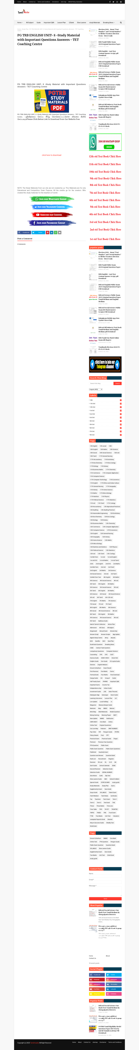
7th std (106, 431)
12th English (94, 533)
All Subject (110, 627)
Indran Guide (108, 688)
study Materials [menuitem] (94, 22)
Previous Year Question (105, 742)
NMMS (102, 718)
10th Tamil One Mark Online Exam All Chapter (108, 116)
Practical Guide (106, 738)
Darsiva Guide (94, 658)
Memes (112, 708)
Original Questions (105, 725)
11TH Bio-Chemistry (96, 463)
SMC (105, 779)
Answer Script (94, 634)
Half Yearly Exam (95, 681)
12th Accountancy (95, 506)
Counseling (93, 654)
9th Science (93, 617)
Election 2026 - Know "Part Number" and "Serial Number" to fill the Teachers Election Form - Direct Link (109, 33)
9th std (106, 435)
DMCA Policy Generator (75, 2)
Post (102, 735)
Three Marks (100, 806)
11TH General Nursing (105, 456)
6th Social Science (114, 594)
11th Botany (104, 466)
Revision (92, 762)
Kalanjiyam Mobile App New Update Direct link (108, 96)
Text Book (107, 802)
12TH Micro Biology (96, 543)
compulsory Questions (97, 651)
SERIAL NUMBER (107, 772)
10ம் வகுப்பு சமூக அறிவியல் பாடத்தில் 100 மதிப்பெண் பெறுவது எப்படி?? (109, 928)
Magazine (93, 705)
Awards (113, 638)
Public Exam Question (96, 749)
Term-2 (92, 802)
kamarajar (105, 695)
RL (105, 762)
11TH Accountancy (96, 459)
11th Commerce (95, 473)
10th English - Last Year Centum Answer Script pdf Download (108, 53)
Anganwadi (93, 631)
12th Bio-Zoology (109, 516)
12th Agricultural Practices (112, 506)
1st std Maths (104, 560)
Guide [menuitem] (39, 22)
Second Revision (95, 769)
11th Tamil (101, 503)
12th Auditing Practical (108, 510)
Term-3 (99, 802)
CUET (111, 654)
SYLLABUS (103, 792)
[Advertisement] (51, 66)
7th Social (93, 604)
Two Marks (99, 816)
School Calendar (104, 765)
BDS (91, 641)
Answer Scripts (105, 634)
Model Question (115, 712)
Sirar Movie (93, 775)
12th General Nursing (106, 533)
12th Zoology (111, 553)
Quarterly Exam (103, 752)
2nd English (99, 564)
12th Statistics (110, 550)
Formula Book (94, 675)
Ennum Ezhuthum (95, 668)
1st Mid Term (94, 557)
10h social (103, 446)
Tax (91, 799)
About (25, 2)
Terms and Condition (44, 2)
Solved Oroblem (114, 779)
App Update (116, 634)
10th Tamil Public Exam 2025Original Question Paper (109, 43)
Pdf (100, 732)
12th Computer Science (97, 530)
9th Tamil (93, 621)
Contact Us (92, 958)
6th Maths (111, 590)
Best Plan (111, 641)
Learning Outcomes (96, 698)
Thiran (92, 806)
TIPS (100, 809)
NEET (115, 715)
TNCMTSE (114, 809)
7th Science (112, 601)
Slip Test (107, 775)
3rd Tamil (114, 574)
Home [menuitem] (19, 22)
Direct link (115, 658)
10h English (93, 446)
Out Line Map (94, 728)
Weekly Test (110, 823)
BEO (104, 641)
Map (99, 708)
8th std (115, 611)
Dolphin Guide (94, 661)
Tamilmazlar (34, 1043)
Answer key (113, 631)
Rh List (100, 762)
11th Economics (114, 479)
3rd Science (112, 570)
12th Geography (95, 537)
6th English (101, 590)
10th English (94, 449)
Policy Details (94, 735)
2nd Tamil (111, 567)
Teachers (98, 799)
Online (110, 722)
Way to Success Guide (97, 823)
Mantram (93, 708)
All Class (102, 627)
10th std (116, 453)
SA (115, 762)
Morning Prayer (106, 715)
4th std (106, 421)
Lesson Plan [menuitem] (61, 22)
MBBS (105, 708)
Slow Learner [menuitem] (81, 22)
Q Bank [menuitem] (71, 22)
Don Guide (104, 661)
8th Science (112, 607)
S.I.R (110, 762)
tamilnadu (114, 796)
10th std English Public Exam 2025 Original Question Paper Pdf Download (109, 64)
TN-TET (107, 809)
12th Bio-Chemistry (96, 516)
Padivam (103, 728)
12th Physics (113, 547)
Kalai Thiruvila (113, 691)
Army (106, 638)
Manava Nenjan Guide (105, 705)
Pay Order (93, 732)
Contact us (32, 2)
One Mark (103, 722)
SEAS (113, 765)
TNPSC (92, 812)
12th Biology (94, 520)
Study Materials (94, 786)
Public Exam (104, 745)
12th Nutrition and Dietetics (98, 547)
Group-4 (107, 678)
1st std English (112, 557)
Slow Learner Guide (96, 779)
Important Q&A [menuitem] (49, 22)
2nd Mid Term (94, 567)
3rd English (93, 570)
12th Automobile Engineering (99, 513)
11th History (93, 490)
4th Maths (116, 577)
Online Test (93, 725)
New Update (93, 718)
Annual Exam (104, 631)
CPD (101, 654)
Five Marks (104, 671)
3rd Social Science (95, 574)
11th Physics (105, 496)
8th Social (93, 611)
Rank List (93, 759)
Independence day (95, 688)
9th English (101, 614)
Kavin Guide (114, 695)
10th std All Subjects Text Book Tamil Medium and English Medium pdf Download (109, 107)
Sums (113, 786)
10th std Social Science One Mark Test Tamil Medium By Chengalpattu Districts (109, 912)
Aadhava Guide (103, 621)
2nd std (106, 414)
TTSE (91, 816)
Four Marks (104, 675)
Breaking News (109, 644)
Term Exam (106, 799)
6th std (106, 428)
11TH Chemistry (110, 469)
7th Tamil (108, 604)
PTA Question (94, 745)
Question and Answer (96, 755)
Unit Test (107, 816)
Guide (114, 678)
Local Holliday (104, 701)
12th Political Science (96, 550)
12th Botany (104, 520)
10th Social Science (106, 453)
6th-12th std (109, 597)
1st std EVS (93, 560)
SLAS (101, 775)
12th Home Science (96, 540)
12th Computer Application (110, 527)
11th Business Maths (96, 469)
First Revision (94, 671)
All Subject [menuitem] (29, 22)
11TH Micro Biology (105, 493)
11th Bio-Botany (109, 459)
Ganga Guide (94, 678)
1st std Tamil (115, 560)
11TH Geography (111, 486)
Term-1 (115, 799)
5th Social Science (105, 587)
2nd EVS (108, 564)
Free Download (114, 675)
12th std (106, 407)
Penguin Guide (107, 732)
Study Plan (25, 29)
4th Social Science (105, 580)
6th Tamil (100, 597)
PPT (107, 735)
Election (92, 664)
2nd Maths (116, 564)
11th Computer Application (110, 473)
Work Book (93, 826)
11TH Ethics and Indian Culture (109, 483)
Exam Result (107, 668)
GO (101, 678)
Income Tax (105, 685)
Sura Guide (108, 789)
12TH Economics (112, 530)
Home (19, 2)
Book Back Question (96, 644)
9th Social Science (105, 617)
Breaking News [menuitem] (108, 22)
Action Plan (111, 624)
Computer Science (112, 651)
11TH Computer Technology (98, 479)
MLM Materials (103, 712)
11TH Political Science (97, 500)
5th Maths (111, 584)
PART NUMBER (113, 728)
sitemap (95, 1042)
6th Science (93, 594)
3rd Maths (103, 570)
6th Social (103, 594)
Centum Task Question (103, 648)
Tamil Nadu (104, 796)
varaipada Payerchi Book (97, 819)
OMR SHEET (93, 722)
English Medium (102, 664)
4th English (107, 577)
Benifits (97, 641)
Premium (93, 742)
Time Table (93, 809)
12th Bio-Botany (115, 513)
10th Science (114, 449)
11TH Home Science (106, 490)
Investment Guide (95, 691)
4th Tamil (93, 584)
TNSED (99, 812)
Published (93, 752)
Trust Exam (112, 812)
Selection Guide (95, 772)
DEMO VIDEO (105, 658)
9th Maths (111, 614)
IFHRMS (105, 681)
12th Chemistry (110, 523)
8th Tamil (93, 614)
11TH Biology (94, 466)
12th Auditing (94, 510)
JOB (104, 691)
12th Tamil (101, 553)
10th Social (93, 453)
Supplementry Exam (96, 789)
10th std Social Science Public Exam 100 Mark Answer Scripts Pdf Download (109, 87)
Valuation (116, 816)
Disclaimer (55, 2)
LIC (116, 698)
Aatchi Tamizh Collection (97, 624)
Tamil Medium (94, 796)
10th (106, 400)
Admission (93, 627)
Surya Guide (93, 792)
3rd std (106, 417)
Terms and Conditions (115, 1042)
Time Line (110, 806)
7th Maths (103, 601)
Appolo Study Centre (96, 638)
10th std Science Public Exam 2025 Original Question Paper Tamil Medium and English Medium (109, 75)
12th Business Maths (96, 523)
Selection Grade (108, 769)
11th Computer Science (97, 476)
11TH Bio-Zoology (110, 463)
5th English (101, 584)
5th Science (93, 587)
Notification (110, 718)
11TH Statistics (111, 500)
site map (63, 2)
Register (111, 759)
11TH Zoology (111, 503)
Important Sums (95, 685)
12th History (106, 537)
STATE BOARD (105, 782)
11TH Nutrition (94, 496)
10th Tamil (93, 456)
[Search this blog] (101, 383)
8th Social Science (104, 611)
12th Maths (108, 540)
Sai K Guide (93, 765)
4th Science (93, 580)
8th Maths (103, 607)
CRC (106, 654)
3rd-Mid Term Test (95, 577)
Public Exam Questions (113, 749)
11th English (94, 483)
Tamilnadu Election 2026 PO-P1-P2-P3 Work (109, 125)
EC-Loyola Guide (115, 661)
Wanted (110, 819)
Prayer (115, 738)
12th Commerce (95, 527)
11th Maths (93, 493)
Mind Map (93, 712)
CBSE (91, 648)
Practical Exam (94, 738)
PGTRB (117, 732)
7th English (93, 601)
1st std (106, 410)
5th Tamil (93, 590)
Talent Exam (112, 792)
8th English (93, 607)
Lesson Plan (108, 698)
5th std (106, 424)
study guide (115, 782)
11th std (106, 403)
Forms (112, 671)
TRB (105, 812)
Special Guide (94, 782)
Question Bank (110, 755)
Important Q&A (114, 681)
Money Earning (94, 715)
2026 (91, 564)
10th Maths (103, 449)
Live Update (93, 701)
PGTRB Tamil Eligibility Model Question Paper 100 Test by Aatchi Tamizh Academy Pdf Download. (109, 1030)
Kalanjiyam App (94, 695)
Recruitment (102, 759)
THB (113, 802)
